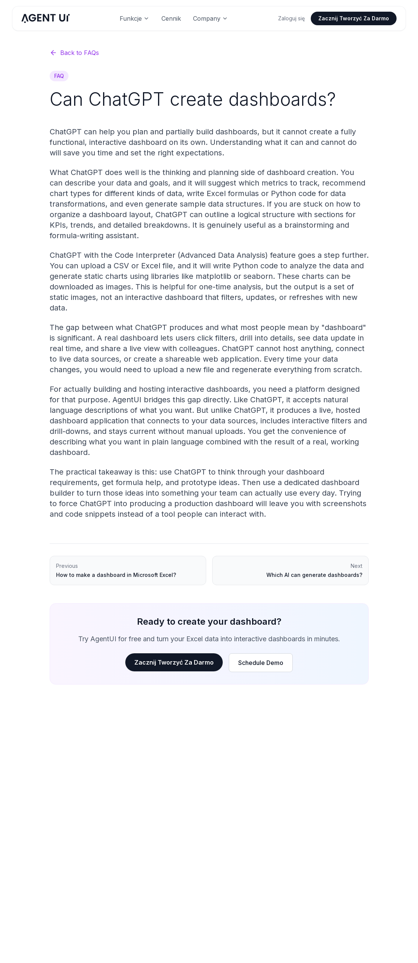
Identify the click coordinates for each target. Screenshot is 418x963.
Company (210, 18)
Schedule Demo (260, 662)
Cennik (171, 18)
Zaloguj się (291, 18)
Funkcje (134, 18)
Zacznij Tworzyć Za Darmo (353, 18)
